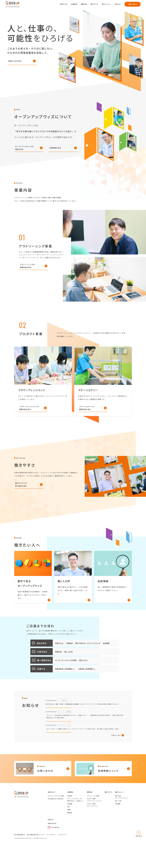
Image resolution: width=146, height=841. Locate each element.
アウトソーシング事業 (93, 796)
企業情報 (74, 4)
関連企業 (69, 812)
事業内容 (84, 4)
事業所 (69, 809)
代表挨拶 (69, 796)
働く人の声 (118, 801)
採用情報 (117, 804)
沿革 (68, 807)
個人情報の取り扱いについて (36, 834)
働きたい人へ (106, 4)
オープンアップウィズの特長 (56, 796)
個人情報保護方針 (19, 834)
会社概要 (69, 804)
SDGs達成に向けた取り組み (55, 798)
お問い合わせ (132, 4)
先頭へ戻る (139, 836)
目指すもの (63, 4)
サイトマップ (62, 834)
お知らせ (118, 4)
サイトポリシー (52, 834)
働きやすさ (94, 4)
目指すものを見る (15, 61)
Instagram (53, 827)
